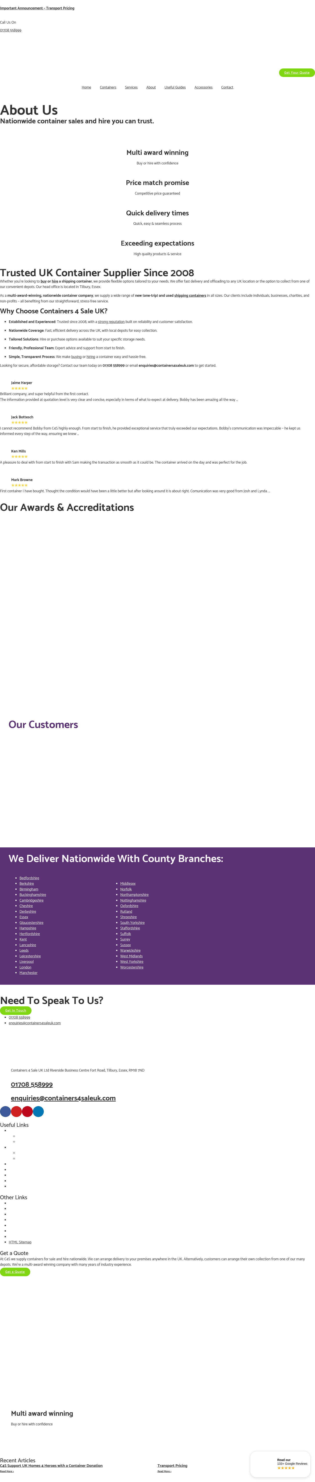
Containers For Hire (23, 1148)
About (151, 87)
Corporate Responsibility (27, 1220)
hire (55, 281)
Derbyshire (27, 912)
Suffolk (125, 934)
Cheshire (26, 906)
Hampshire (27, 928)
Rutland (126, 912)
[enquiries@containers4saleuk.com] (5, 1098)
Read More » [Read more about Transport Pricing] (164, 1471)
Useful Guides (175, 87)
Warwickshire (130, 951)
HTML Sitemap (20, 1242)
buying (76, 357)
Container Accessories (25, 1164)
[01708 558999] (5, 1084)
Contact (227, 87)
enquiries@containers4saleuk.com (166, 366)
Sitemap (15, 1237)
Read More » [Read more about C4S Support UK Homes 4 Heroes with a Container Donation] (7, 1471)
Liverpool (26, 962)
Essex (23, 917)
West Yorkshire (131, 962)
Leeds (24, 951)
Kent (23, 939)
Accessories (203, 87)
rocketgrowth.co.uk (42, 1447)
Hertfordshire (29, 934)
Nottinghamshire (133, 900)
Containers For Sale (23, 1131)
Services (131, 87)
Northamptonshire (134, 895)
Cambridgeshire (31, 900)
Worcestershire (131, 967)
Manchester (28, 973)
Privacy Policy (19, 1203)
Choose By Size (29, 1136)
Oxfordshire (129, 906)
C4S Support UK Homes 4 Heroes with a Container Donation (51, 1466)
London (25, 967)
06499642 (132, 1435)
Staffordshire (130, 928)
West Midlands (131, 956)
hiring (91, 357)
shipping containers (190, 296)
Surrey (125, 939)
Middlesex (128, 884)
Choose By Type (30, 1142)
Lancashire (27, 945)
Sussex (125, 945)
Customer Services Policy (28, 1226)
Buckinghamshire (32, 895)
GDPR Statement (22, 1214)
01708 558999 (10, 30)
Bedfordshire (29, 878)
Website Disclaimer (23, 1209)
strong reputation (111, 322)
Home (86, 87)
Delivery (15, 1181)
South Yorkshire (132, 923)
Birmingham (28, 889)
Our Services (18, 1170)
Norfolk (126, 889)
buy (44, 281)
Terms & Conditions (24, 1231)
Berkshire (26, 884)
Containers (108, 87)
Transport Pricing (173, 1466)
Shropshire (128, 917)
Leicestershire (30, 956)
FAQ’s (13, 1187)
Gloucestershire (31, 923)
